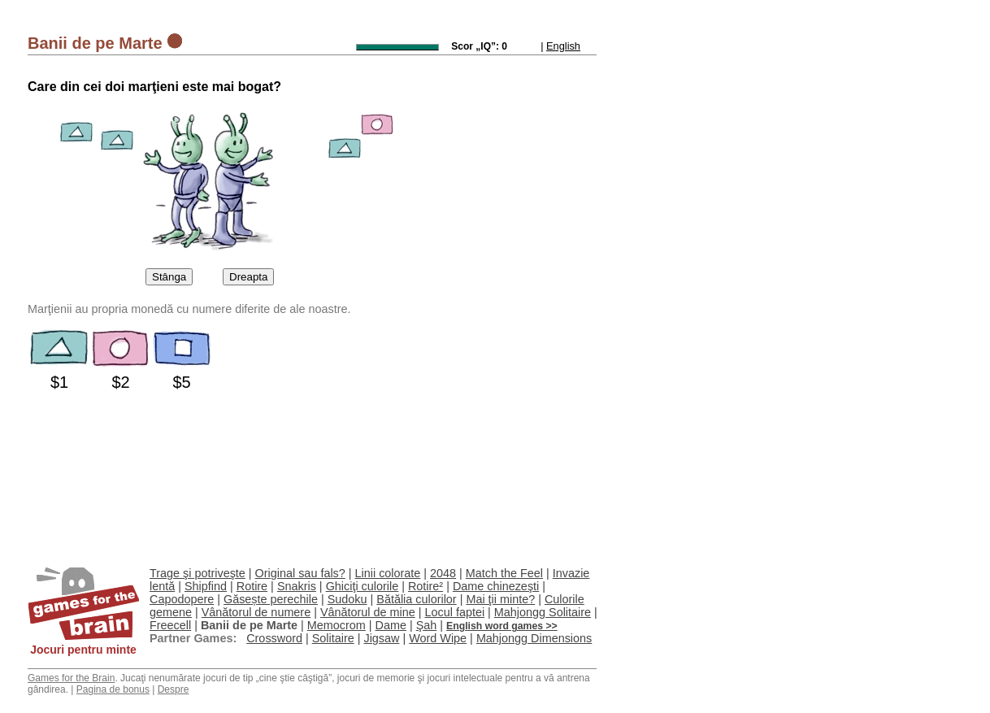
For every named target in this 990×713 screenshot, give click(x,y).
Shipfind (206, 586)
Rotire (252, 586)
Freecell (170, 625)
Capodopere (182, 599)
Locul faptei (454, 612)
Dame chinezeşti (496, 586)
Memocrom (336, 625)
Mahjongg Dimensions (534, 638)
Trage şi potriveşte (197, 573)
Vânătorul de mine (367, 612)
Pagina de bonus (113, 689)
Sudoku (347, 599)
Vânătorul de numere (256, 612)
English (563, 46)
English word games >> (502, 626)
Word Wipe (438, 638)
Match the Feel (504, 573)
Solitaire (333, 638)
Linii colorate (388, 573)
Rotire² (425, 586)
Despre (173, 689)
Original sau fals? (300, 573)
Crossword (274, 638)
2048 (443, 573)
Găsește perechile (271, 599)
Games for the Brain (71, 678)
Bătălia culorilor (416, 599)
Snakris (296, 586)
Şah (426, 625)
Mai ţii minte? (500, 599)
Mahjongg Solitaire (542, 612)
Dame (391, 625)
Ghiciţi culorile (362, 586)
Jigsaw (381, 638)
